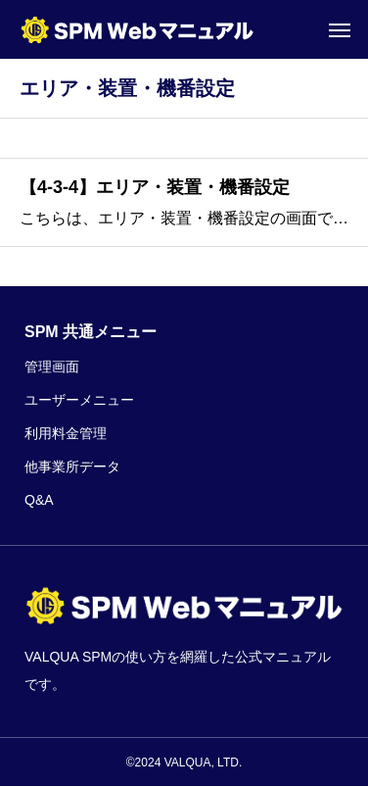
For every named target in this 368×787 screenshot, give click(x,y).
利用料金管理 (65, 433)
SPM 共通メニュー (90, 331)
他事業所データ (72, 466)
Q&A (39, 500)
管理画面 (51, 366)
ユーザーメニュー (79, 400)
